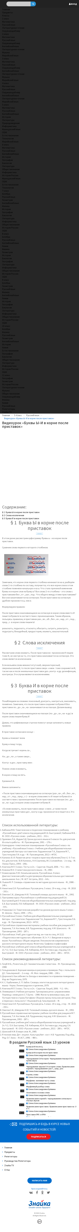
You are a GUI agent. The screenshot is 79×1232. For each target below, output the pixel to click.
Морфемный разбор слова (37, 1086)
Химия (5, 246)
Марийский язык (10, 55)
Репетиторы (8, 409)
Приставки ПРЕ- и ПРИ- (36, 1114)
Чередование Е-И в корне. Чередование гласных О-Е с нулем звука (50, 1059)
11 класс (6, 375)
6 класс (5, 144)
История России (10, 175)
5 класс (5, 104)
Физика (5, 206)
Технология (8, 138)
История (6, 117)
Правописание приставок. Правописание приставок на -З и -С (51, 1107)
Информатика (9, 126)
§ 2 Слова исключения (13, 515)
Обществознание (11, 169)
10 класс (6, 326)
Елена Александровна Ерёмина (41, 1049)
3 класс (5, 58)
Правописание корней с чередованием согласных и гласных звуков (48, 1099)
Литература (8, 120)
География (7, 160)
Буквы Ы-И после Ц (34, 1046)
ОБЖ (4, 132)
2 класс (5, 34)
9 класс (5, 279)
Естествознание (10, 135)
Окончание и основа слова (38, 1092)
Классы (5, 15)
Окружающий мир (11, 30)
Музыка (6, 52)
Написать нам (39, 1180)
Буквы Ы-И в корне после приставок (42, 1052)
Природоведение (11, 123)
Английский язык (10, 46)
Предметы (7, 12)
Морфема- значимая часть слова (40, 1080)
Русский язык (8, 24)
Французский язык (11, 129)
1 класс (5, 18)
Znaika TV (7, 412)
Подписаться (38, 1136)
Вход (73, 4)
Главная (6, 9)
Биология (7, 163)
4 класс (5, 83)
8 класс (5, 233)
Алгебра (6, 193)
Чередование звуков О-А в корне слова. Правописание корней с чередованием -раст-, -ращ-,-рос (50, 1067)
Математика (8, 21)
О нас (6, 1169)
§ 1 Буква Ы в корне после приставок (21, 512)
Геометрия (7, 200)
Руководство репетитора (16, 1160)
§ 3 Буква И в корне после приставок (20, 518)
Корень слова (32, 1074)
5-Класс (18, 415)
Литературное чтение (13, 27)
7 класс (5, 190)
